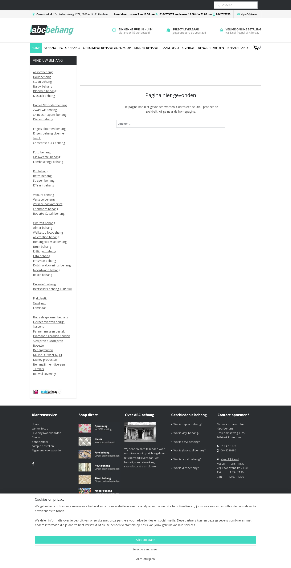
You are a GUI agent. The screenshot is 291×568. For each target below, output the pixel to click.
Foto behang (41, 152)
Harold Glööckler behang (50, 105)
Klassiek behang (44, 96)
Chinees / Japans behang (49, 115)
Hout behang (42, 77)
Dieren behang (43, 119)
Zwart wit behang (45, 110)
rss (177, 525)
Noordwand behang (46, 270)
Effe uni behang (43, 185)
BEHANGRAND (237, 48)
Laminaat (39, 308)
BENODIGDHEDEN (211, 48)
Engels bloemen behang (49, 129)
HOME (36, 48)
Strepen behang (43, 180)
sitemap (168, 525)
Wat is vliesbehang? (186, 468)
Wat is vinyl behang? (186, 433)
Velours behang (43, 195)
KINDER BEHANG (146, 48)
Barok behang (42, 86)
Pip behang (40, 171)
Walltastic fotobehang (48, 232)
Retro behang (42, 176)
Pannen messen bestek (49, 331)
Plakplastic (40, 298)
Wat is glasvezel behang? (189, 450)
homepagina (186, 111)
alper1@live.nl (230, 459)
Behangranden (43, 350)
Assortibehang (43, 72)
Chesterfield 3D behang (49, 143)
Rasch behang (42, 275)
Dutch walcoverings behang (52, 265)
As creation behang (46, 237)
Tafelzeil (38, 369)
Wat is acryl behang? (186, 442)
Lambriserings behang (48, 162)
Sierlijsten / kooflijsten (48, 341)
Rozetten (39, 345)
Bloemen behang (44, 91)
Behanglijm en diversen (49, 364)
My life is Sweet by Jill (47, 355)
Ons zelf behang (44, 223)
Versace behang (44, 199)
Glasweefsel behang (46, 157)
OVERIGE (188, 48)
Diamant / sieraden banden (51, 336)
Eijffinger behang (44, 251)
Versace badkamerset (47, 204)
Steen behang (42, 82)
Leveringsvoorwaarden (46, 433)
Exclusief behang (44, 284)
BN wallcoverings (45, 374)
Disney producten (45, 360)
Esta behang (41, 256)
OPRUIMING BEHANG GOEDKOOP (107, 48)
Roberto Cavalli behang (49, 213)
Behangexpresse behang (50, 242)
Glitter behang (42, 228)
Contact (36, 437)
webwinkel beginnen (194, 525)
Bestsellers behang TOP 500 (52, 289)
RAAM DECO (170, 48)
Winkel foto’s (40, 428)
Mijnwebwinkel (230, 525)
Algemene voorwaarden (47, 450)
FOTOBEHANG (69, 48)
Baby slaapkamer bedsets (50, 317)
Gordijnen (39, 303)
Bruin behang (42, 247)
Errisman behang (44, 261)
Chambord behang (45, 209)
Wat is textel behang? (187, 459)
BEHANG (50, 48)
